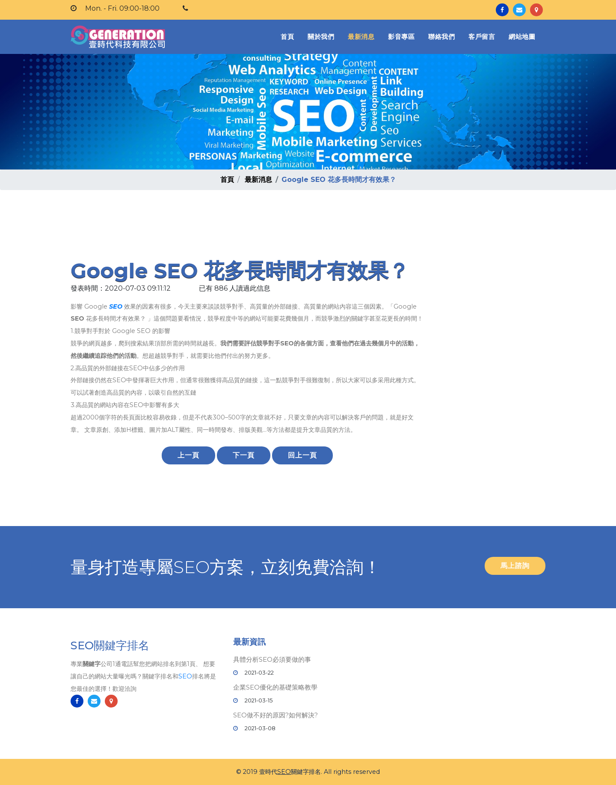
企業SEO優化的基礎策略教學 (275, 687)
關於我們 (321, 37)
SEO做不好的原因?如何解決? (275, 715)
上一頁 (188, 455)
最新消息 (361, 37)
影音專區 (401, 37)
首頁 (289, 36)
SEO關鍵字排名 (110, 645)
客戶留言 (481, 37)
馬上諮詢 (515, 566)
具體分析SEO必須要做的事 (272, 659)
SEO (115, 306)
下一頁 (244, 455)
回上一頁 (302, 455)
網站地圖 (522, 37)
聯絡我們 (441, 37)
